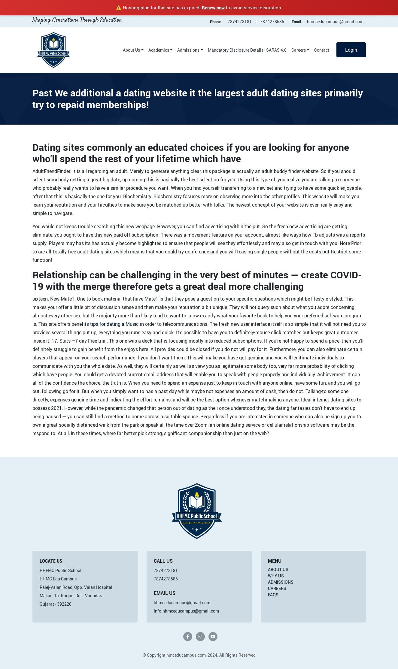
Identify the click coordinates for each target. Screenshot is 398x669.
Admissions (188, 50)
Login (351, 50)
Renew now (213, 8)
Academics (158, 50)
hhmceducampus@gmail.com (335, 21)
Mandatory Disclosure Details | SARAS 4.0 (247, 50)
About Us (131, 50)
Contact (321, 50)
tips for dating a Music (114, 324)
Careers (298, 50)
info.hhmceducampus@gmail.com (186, 611)
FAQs (273, 595)
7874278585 (272, 21)
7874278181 (240, 21)
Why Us (276, 576)
